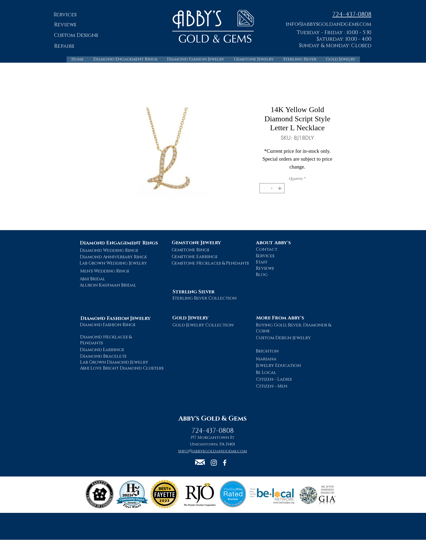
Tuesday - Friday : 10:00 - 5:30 (334, 32)
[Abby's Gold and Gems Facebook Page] (225, 463)
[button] (328, 24)
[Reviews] (65, 25)
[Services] (65, 15)
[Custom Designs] (76, 36)
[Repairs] (64, 47)
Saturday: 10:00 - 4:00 (344, 39)
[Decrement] (263, 188)
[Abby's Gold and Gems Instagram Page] (214, 463)
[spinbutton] (272, 188)
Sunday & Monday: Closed (335, 45)
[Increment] (280, 188)
